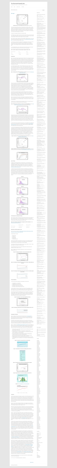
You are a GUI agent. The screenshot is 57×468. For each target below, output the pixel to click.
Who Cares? (38, 237)
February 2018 (38, 398)
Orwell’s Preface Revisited (39, 311)
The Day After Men (39, 293)
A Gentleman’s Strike (39, 45)
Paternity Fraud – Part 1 (39, 308)
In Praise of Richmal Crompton (40, 262)
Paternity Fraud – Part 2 (39, 306)
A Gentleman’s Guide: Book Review (40, 98)
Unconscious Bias (39, 234)
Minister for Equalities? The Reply (40, 145)
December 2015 (38, 417)
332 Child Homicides (39, 250)
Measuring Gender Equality (40, 155)
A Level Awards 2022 (39, 79)
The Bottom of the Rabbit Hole (40, 252)
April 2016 (38, 415)
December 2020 (38, 371)
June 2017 (38, 405)
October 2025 (38, 343)
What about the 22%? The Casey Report (41, 33)
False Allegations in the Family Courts (41, 129)
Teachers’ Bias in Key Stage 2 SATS (40, 210)
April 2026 (38, 340)
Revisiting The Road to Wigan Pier (40, 243)
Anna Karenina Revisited (39, 161)
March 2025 (38, 347)
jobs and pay (38, 440)
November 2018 (38, 391)
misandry (38, 443)
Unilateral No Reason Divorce (40, 182)
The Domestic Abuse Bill (39, 172)
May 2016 (38, 414)
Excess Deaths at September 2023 (40, 61)
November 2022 (38, 360)
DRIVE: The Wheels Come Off (40, 136)
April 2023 (38, 356)
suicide (37, 448)
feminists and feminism (39, 437)
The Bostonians (38, 86)
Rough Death (38, 185)
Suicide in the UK (38, 317)
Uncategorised (38, 450)
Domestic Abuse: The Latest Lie (40, 170)
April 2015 (38, 422)
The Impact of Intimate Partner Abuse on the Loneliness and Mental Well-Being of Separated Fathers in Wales (41, 28)
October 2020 (38, 373)
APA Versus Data (38, 181)
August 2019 (38, 384)
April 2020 (38, 377)
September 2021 (38, 365)
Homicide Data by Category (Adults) (41, 150)
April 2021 (38, 369)
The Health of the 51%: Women (40, 273)
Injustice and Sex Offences (40, 19)
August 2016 (38, 412)
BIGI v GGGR (38, 184)
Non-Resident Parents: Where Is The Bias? (41, 195)
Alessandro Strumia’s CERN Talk (40, 197)
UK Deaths (38, 301)
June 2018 (38, 395)
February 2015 (38, 424)
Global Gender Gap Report (40, 313)
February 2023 (38, 358)
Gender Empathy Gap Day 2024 (40, 46)
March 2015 (38, 423)
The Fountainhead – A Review (40, 125)
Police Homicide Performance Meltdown (41, 152)
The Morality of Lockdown (39, 144)
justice (37, 441)
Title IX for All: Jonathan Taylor (40, 40)
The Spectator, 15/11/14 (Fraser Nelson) (24, 383)
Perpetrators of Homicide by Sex (40, 246)
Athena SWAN (38, 298)
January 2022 (38, 363)
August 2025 (38, 344)
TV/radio (38, 449)
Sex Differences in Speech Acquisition (41, 87)
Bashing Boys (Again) (39, 23)
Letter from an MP (39, 259)
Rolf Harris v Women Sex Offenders (40, 279)
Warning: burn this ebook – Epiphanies (41, 138)
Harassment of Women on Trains (40, 286)
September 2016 (38, 411)
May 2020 (38, 376)
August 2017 (38, 403)
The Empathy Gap (39, 272)
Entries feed (38, 455)
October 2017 (38, 401)
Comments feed (38, 456)
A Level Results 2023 (39, 66)
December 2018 (38, 390)
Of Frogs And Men (39, 202)
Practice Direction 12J (39, 224)
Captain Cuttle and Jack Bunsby (40, 109)
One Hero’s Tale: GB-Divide (40, 80)
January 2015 (38, 425)
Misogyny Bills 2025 (39, 39)
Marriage (12, 13)
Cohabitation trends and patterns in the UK (22, 324)
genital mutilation (39, 438)
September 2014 (38, 428)
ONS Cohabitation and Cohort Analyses (27, 149)
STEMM (37, 447)
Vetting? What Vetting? (39, 143)
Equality (38, 436)
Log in (37, 454)
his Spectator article (24, 417)
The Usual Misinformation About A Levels (41, 200)
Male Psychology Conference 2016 (40, 266)
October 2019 (38, 382)
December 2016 (38, 410)
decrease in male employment (27, 451)
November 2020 (38, 372)
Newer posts (32, 462)
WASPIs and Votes (39, 159)
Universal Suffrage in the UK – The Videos (41, 222)
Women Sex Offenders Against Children (41, 220)
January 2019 (38, 389)
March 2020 (38, 378)
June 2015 (38, 421)
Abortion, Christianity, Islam (40, 16)
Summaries (38, 103)
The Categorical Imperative (40, 254)
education (38, 435)
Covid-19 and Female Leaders (40, 131)
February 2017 (38, 408)
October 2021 (38, 364)
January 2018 (38, 399)
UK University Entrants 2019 (40, 133)
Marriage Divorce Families (19, 457)
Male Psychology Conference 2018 (40, 203)
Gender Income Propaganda (40, 315)
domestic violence (39, 434)
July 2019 (38, 385)
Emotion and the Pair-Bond (40, 256)
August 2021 (38, 366)
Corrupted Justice (39, 187)
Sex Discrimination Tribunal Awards (40, 163)
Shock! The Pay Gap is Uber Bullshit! (40, 208)
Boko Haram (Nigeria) (39, 320)
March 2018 (38, 397)
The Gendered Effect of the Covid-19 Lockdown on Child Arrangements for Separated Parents (41, 142)
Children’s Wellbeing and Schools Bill (41, 35)
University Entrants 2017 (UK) (40, 214)
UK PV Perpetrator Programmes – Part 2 (41, 228)
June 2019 (38, 386)
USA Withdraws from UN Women (40, 21)
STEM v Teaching (38, 302)
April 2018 (38, 396)
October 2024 (38, 350)
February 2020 (38, 379)
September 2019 (38, 383)
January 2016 (38, 416)
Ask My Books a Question (39, 32)
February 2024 (38, 353)
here (22, 40)
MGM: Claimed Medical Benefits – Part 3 (41, 239)
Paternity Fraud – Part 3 (39, 304)
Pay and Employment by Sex (40, 268)
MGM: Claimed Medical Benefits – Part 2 (41, 241)
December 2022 (38, 359)
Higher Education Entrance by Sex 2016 (41, 235)
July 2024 (38, 352)
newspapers (38, 444)
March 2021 (38, 370)
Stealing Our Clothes (39, 294)
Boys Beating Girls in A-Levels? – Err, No (41, 226)
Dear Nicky (38, 321)
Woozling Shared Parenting (40, 188)
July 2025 (38, 345)
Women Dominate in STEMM (40, 275)
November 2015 (38, 418)
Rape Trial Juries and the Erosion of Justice (41, 67)
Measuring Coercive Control (40, 168)
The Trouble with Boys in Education (40, 318)
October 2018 (38, 392)
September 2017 (38, 402)
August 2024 (38, 351)
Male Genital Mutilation (39, 292)
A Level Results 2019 (39, 165)
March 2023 (38, 357)
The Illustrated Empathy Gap (18, 3)
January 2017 (38, 409)
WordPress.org (38, 457)
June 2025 (38, 346)
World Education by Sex (39, 213)
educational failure (19, 451)
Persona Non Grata (39, 230)
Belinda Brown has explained (29, 444)
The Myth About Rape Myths (40, 106)
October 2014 (38, 427)
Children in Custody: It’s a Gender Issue (41, 157)
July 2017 (38, 404)
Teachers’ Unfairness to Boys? (40, 295)
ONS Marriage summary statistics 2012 (16, 222)
